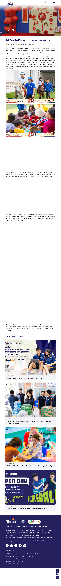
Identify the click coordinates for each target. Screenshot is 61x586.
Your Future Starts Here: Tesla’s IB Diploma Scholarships (25, 378)
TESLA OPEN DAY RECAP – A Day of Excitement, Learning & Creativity (29, 466)
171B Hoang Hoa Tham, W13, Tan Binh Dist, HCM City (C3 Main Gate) (25, 553)
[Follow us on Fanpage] (7, 545)
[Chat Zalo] (24, 545)
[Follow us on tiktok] (11, 545)
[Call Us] (57, 573)
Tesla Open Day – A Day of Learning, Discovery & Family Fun (26, 508)
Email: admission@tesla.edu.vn (15, 558)
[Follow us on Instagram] (15, 545)
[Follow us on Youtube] (20, 545)
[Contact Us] (57, 570)
